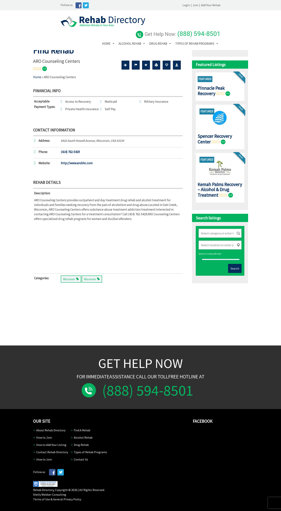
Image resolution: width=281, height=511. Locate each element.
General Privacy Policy (67, 499)
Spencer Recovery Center (215, 139)
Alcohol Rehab (160, 28)
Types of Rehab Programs (151, 33)
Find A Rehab (82, 430)
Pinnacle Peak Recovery (211, 91)
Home (136, 28)
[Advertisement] (108, 246)
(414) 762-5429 (70, 152)
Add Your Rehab (238, 5)
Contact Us (81, 459)
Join (223, 5)
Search (235, 268)
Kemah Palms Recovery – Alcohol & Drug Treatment (220, 189)
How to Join (44, 437)
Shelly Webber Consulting (49, 494)
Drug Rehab (188, 28)
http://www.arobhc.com (77, 163)
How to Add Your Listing (51, 445)
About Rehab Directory (50, 430)
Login (213, 5)
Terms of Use (41, 499)
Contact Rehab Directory (52, 452)
